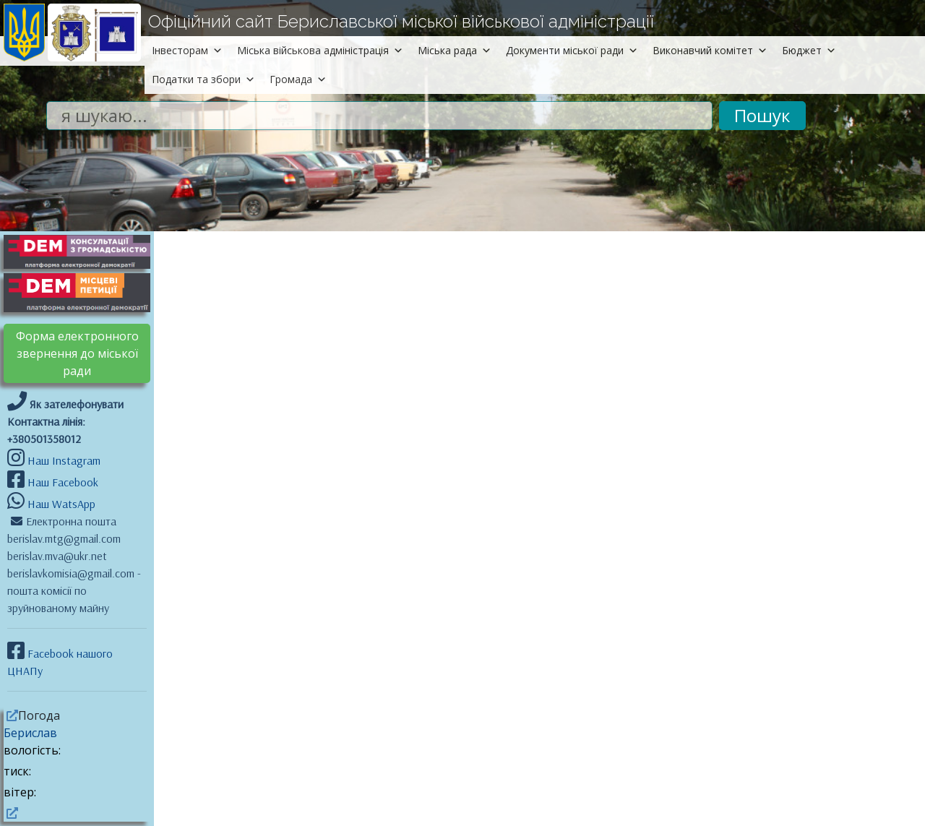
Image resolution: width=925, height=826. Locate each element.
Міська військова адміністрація (320, 50)
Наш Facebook (61, 482)
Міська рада (454, 50)
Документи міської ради (572, 50)
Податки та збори (203, 79)
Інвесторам (187, 50)
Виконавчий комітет (710, 50)
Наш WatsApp (60, 503)
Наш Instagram (63, 460)
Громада (298, 79)
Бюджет (809, 50)
